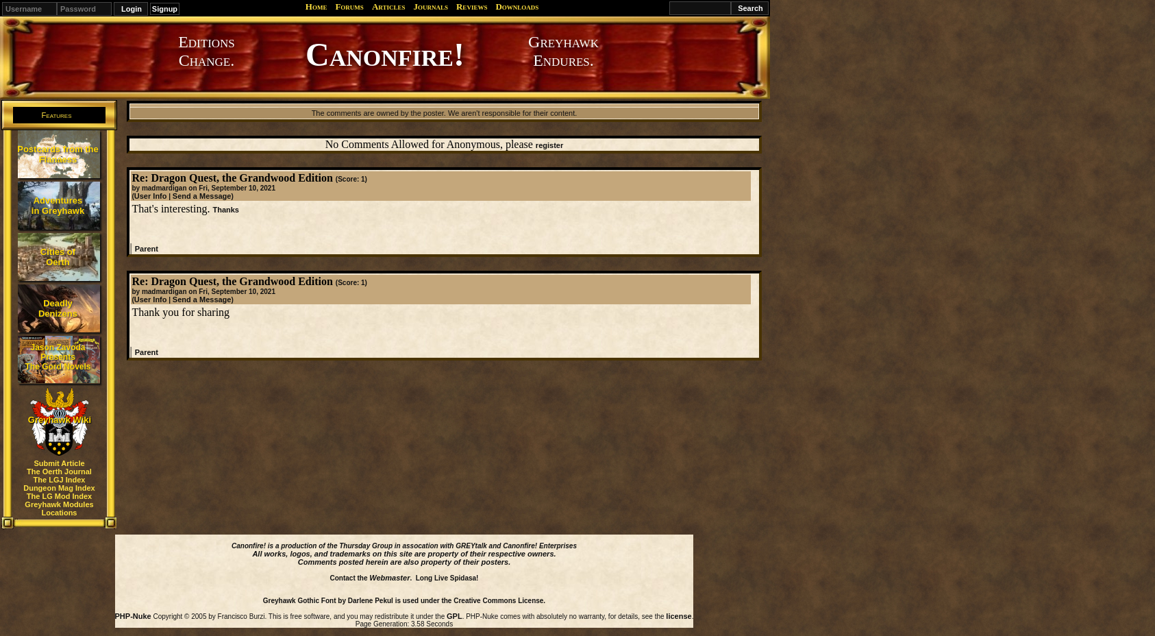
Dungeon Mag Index (59, 488)
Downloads (516, 6)
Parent (146, 249)
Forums (349, 6)
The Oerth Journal (59, 471)
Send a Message (202, 196)
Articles (389, 6)
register (549, 145)
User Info (150, 196)
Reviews (471, 6)
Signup (164, 9)
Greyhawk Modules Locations (59, 508)
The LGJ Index (60, 480)
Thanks (225, 210)
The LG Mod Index (59, 496)
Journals (430, 6)
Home (316, 6)
